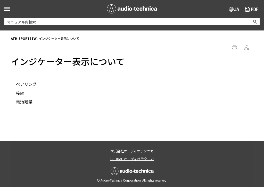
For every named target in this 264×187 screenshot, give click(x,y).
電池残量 (24, 102)
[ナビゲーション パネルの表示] (7, 9)
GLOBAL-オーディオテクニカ (132, 158)
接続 (20, 93)
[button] (255, 21)
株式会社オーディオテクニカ (132, 151)
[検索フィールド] (132, 21)
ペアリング (26, 84)
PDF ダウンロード (251, 10)
